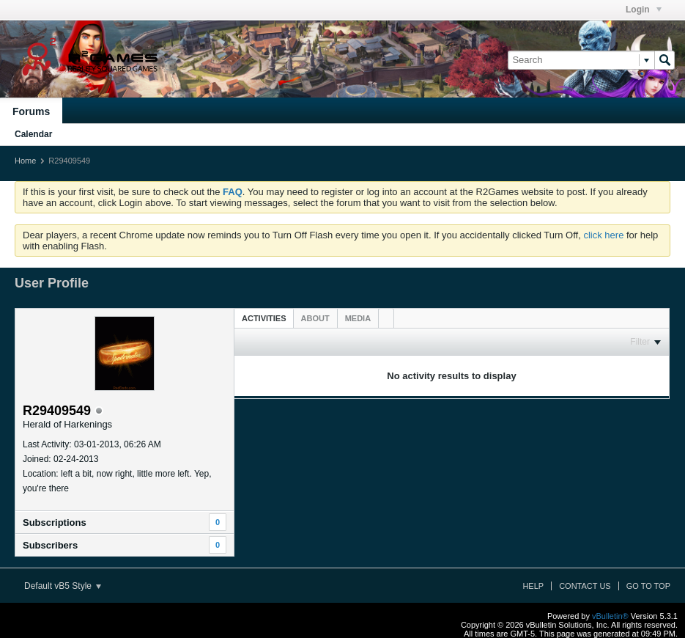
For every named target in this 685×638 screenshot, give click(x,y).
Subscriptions (54, 522)
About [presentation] (315, 318)
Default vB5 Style (62, 586)
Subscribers (50, 545)
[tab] (264, 318)
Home (25, 160)
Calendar (33, 134)
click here (603, 235)
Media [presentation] (358, 318)
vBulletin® (610, 616)
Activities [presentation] (264, 318)
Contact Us (585, 586)
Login (644, 9)
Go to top (648, 586)
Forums (31, 111)
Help (533, 586)
